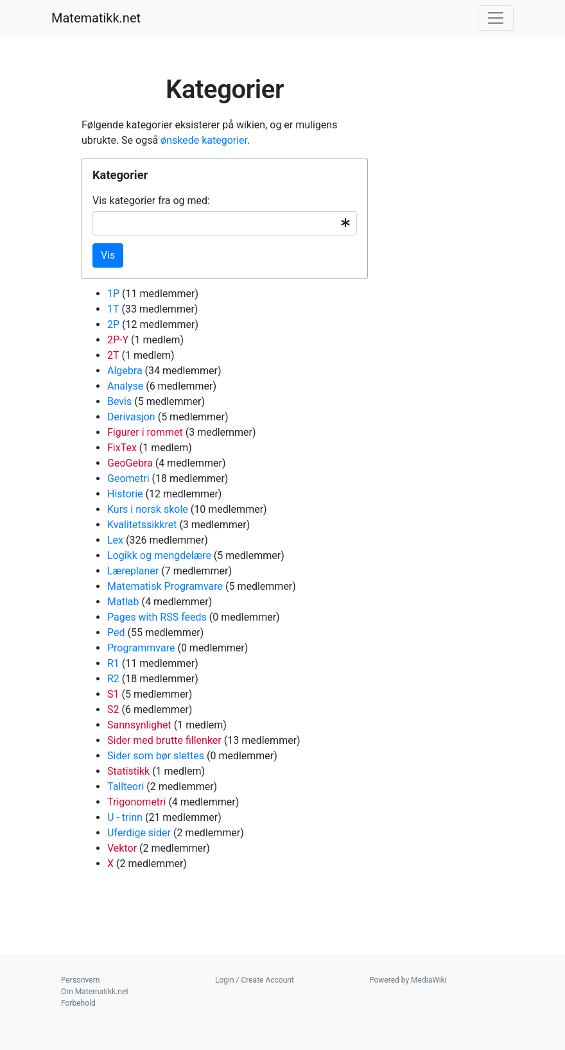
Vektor (122, 848)
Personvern (80, 980)
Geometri (128, 478)
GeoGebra (130, 463)
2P (113, 324)
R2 (113, 679)
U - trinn (125, 817)
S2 (113, 709)
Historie (125, 494)
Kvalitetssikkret (142, 525)
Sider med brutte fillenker (164, 740)
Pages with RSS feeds (157, 617)
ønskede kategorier (204, 140)
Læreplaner (133, 571)
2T (113, 355)
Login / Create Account (254, 980)
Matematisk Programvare (165, 586)
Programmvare (141, 648)
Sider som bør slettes (155, 756)
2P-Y (117, 340)
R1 (113, 663)
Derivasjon (131, 417)
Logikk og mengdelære (159, 555)
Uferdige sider (139, 833)
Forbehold (78, 1003)
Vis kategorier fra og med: (151, 200)
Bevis (119, 401)
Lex (115, 540)
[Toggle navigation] (496, 18)
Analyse (125, 386)
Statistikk (128, 771)
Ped (116, 632)
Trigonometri (136, 802)
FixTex (122, 448)
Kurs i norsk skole (147, 509)
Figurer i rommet (145, 432)
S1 (113, 694)
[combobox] (224, 223)
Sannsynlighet (139, 725)
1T (113, 309)
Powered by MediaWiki (408, 980)
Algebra (125, 371)
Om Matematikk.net (94, 991)
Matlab (123, 602)
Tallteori (125, 786)
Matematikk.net (96, 18)
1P (113, 294)
